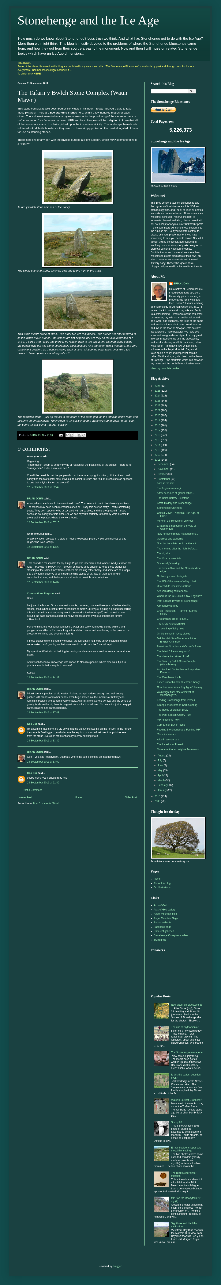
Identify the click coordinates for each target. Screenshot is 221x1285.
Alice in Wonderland (168, 739)
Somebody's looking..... (170, 563)
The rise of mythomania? (185, 1027)
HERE (37, 73)
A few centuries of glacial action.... (176, 493)
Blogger (117, 1266)
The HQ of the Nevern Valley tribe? (176, 581)
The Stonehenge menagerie (187, 1052)
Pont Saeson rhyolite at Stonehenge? (178, 600)
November (164, 469)
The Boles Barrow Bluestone (173, 497)
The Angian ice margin (169, 488)
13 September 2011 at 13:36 (43, 740)
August (162, 755)
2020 (158, 415)
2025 (158, 390)
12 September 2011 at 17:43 (43, 712)
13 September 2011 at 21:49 (43, 782)
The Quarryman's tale (169, 558)
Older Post (131, 797)
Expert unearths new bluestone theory (178, 682)
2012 (158, 454)
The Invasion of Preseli (170, 744)
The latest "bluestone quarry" (173, 651)
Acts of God (160, 905)
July (160, 760)
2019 (158, 420)
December (164, 464)
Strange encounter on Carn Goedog (177, 704)
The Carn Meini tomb (169, 677)
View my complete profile (165, 368)
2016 (158, 435)
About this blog (162, 883)
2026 (158, 385)
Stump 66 (176, 1122)
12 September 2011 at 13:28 (43, 546)
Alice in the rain (165, 483)
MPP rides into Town (168, 719)
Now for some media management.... (178, 533)
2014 (158, 445)
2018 (158, 425)
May (160, 770)
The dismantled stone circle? (173, 656)
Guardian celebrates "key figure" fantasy (179, 687)
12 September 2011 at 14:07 (43, 582)
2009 (158, 801)
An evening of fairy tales (170, 628)
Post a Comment (32, 790)
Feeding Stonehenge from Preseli (176, 700)
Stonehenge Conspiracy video (171, 935)
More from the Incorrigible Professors (178, 749)
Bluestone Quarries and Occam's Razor (179, 646)
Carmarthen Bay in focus (171, 724)
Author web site (162, 922)
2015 (158, 440)
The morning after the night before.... (177, 548)
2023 (158, 400)
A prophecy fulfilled (167, 605)
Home (78, 797)
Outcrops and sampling (170, 538)
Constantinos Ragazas (40, 593)
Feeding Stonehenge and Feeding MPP (179, 729)
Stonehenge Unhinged (169, 507)
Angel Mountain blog (165, 913)
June (161, 765)
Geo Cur (32, 723)
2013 (158, 450)
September (164, 478)
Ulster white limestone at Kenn (174, 586)
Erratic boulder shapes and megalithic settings (186, 1149)
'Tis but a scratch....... (169, 734)
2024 (158, 395)
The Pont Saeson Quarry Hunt (174, 714)
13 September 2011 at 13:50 (43, 761)
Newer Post (25, 797)
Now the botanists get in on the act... (177, 543)
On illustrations (162, 887)
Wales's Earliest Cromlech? (186, 1099)
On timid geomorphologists (172, 576)
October (162, 474)
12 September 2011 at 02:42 (43, 487)
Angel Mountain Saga (166, 918)
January (162, 790)
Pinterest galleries (164, 931)
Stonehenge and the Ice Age (88, 20)
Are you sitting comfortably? (172, 591)
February (163, 785)
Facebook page (162, 926)
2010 (158, 796)
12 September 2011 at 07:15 (43, 522)
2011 (158, 459)
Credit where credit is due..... (173, 618)
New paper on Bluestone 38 (186, 1004)
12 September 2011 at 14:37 (43, 677)
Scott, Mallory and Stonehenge (174, 503)
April (160, 775)
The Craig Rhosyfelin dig (171, 623)
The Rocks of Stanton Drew (172, 709)
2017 (158, 430)
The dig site (163, 553)
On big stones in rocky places (173, 633)
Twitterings (160, 939)
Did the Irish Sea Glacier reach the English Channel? (176, 640)
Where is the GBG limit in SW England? (179, 596)
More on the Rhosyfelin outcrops (175, 520)
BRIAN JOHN (35, 498)
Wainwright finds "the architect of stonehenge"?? (175, 694)
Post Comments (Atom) (46, 803)
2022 (158, 405)
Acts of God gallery (164, 909)
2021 (158, 410)
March (161, 780)
